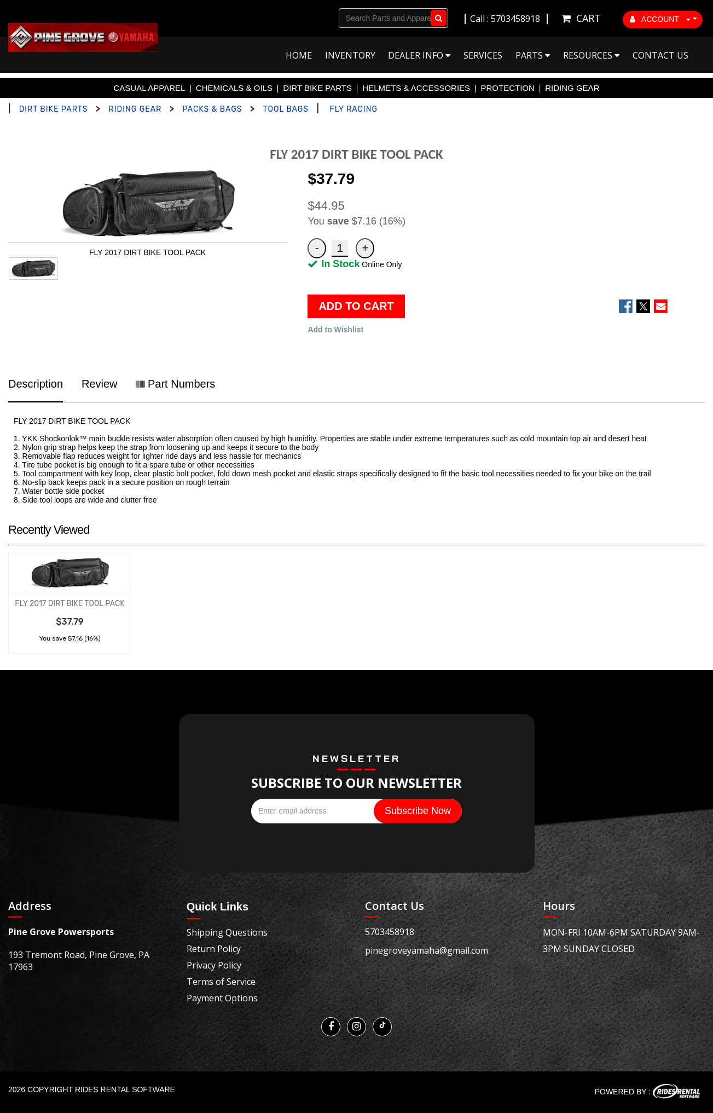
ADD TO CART (355, 306)
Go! (436, 18)
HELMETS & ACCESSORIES (416, 88)
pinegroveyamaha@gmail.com (426, 950)
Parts (532, 55)
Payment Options (222, 998)
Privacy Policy (214, 965)
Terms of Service (221, 982)
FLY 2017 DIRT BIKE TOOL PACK (69, 603)
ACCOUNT (660, 19)
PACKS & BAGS (212, 109)
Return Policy (214, 949)
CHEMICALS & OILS (234, 88)
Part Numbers (175, 384)
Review (100, 384)
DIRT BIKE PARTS (317, 88)
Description (35, 384)
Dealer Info (419, 55)
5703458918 (389, 932)
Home (299, 55)
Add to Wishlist (335, 329)
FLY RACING (354, 109)
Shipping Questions (227, 932)
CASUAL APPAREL (150, 88)
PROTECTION (508, 88)
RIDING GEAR (572, 88)
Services (482, 55)
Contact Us (660, 55)
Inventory (350, 55)
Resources (591, 55)
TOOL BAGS (286, 109)
